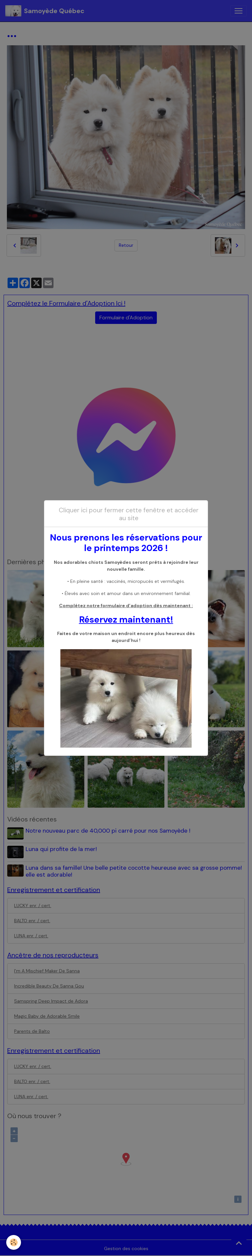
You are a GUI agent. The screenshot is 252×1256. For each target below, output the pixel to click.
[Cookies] (14, 1242)
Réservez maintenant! (126, 619)
